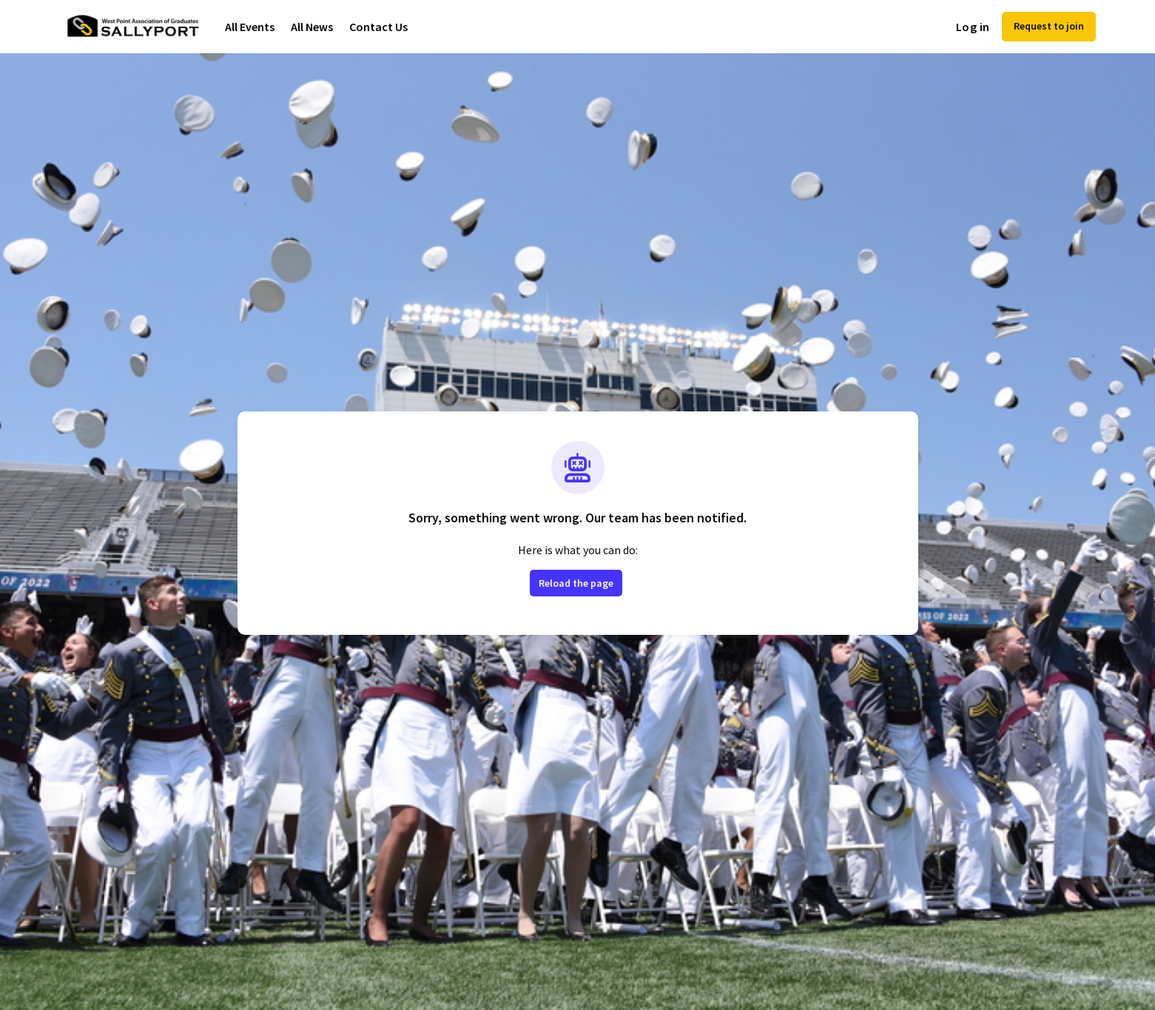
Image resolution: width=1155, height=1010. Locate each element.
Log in (972, 26)
